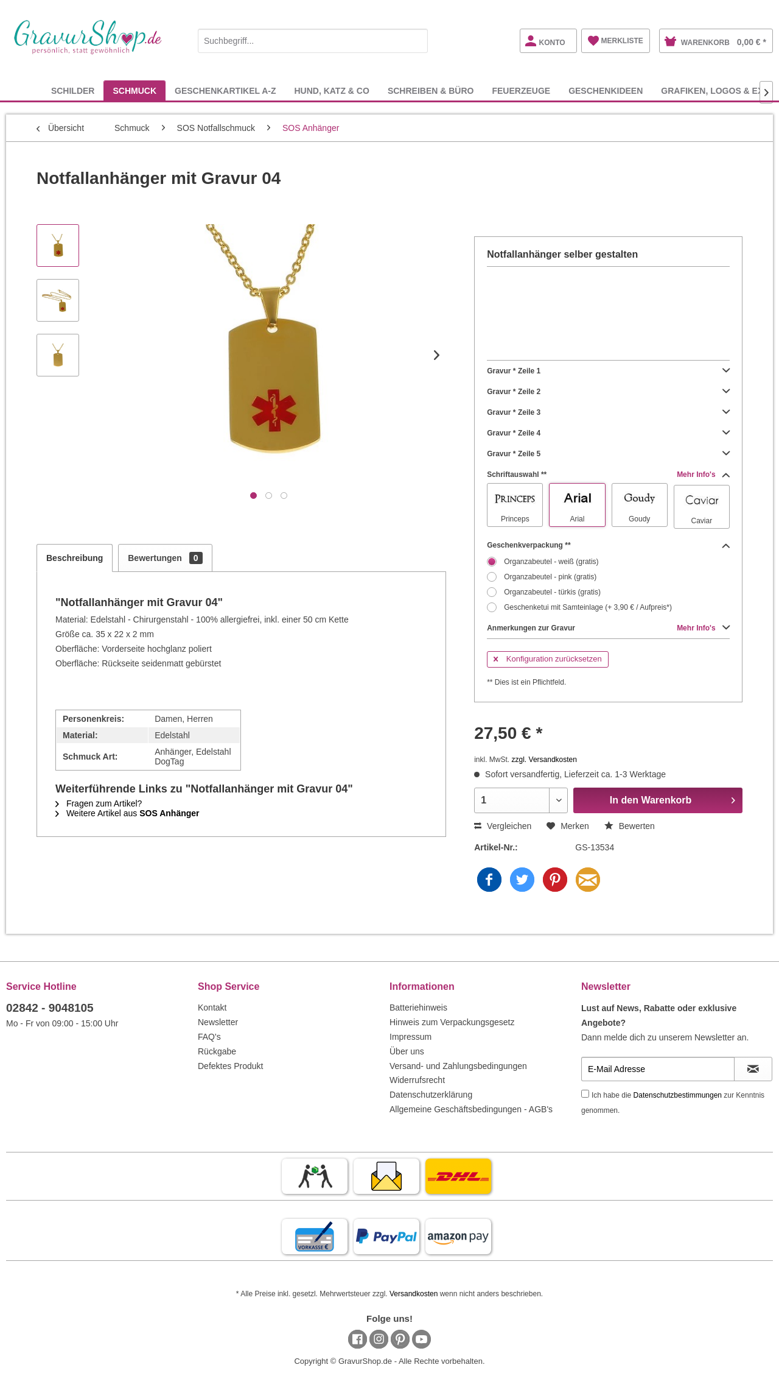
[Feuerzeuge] (521, 90)
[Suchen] (415, 41)
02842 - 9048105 (50, 1007)
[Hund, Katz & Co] (331, 90)
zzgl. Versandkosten (544, 759)
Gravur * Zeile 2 (608, 391)
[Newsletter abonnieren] (753, 1069)
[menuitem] (313, 38)
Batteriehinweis (418, 1007)
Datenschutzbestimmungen (678, 1095)
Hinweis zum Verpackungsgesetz (452, 1022)
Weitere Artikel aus (127, 813)
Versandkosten (414, 1294)
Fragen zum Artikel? (98, 803)
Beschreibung (74, 558)
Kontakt (212, 1007)
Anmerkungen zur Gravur (608, 628)
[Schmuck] (134, 90)
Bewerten (629, 826)
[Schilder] (73, 90)
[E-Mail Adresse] (658, 1069)
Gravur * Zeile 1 (608, 371)
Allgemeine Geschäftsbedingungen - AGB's (471, 1109)
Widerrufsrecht (417, 1080)
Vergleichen (502, 826)
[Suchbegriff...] (313, 41)
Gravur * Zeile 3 (608, 412)
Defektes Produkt (230, 1066)
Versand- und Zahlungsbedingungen (458, 1066)
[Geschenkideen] (605, 90)
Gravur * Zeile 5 (608, 453)
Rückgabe (217, 1051)
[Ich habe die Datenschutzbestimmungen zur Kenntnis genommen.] (585, 1094)
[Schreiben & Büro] (431, 90)
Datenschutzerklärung (431, 1094)
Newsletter (218, 1022)
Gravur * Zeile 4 (608, 433)
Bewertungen (165, 558)
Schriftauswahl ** (608, 474)
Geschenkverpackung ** (608, 545)
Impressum (410, 1037)
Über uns (407, 1051)
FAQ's (209, 1037)
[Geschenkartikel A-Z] (225, 90)
